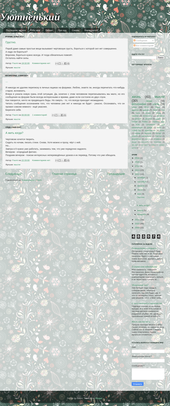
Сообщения (140, 40)
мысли (17, 67)
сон (163, 110)
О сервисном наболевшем (144, 267)
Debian (49, 30)
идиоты (135, 110)
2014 (137, 166)
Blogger (98, 398)
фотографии (139, 104)
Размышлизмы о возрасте (144, 248)
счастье (158, 136)
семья (153, 145)
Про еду (62, 30)
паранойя (145, 142)
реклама (135, 145)
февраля (142, 214)
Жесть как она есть (141, 322)
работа (135, 136)
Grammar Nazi (158, 122)
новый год (136, 130)
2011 (137, 219)
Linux (134, 107)
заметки (135, 116)
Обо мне (35, 30)
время (146, 110)
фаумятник (136, 139)
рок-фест (144, 145)
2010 (137, 223)
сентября (142, 182)
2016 (137, 158)
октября (141, 177)
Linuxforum (150, 125)
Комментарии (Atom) (32, 180)
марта (140, 210)
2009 (137, 227)
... (7, 81)
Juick (155, 110)
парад (137, 133)
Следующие (13, 173)
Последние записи (16, 30)
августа (141, 186)
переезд (147, 133)
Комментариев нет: (41, 63)
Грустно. (11, 42)
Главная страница (64, 173)
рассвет (138, 119)
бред (157, 107)
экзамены (157, 139)
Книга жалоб (91, 30)
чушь (138, 113)
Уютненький (30, 17)
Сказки (75, 30)
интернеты (147, 116)
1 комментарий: (40, 115)
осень (162, 130)
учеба (156, 104)
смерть (159, 119)
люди (149, 101)
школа (147, 139)
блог (146, 107)
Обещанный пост (140, 285)
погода (158, 133)
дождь (150, 127)
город (158, 113)
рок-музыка (146, 136)
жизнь (136, 97)
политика (157, 142)
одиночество (150, 130)
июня (140, 190)
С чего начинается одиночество (147, 303)
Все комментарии (143, 45)
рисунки (148, 119)
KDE (138, 125)
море (159, 127)
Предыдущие (116, 173)
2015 (137, 162)
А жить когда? (14, 132)
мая (139, 194)
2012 (137, 174)
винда (134, 142)
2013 (137, 170)
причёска (161, 116)
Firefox (145, 122)
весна (148, 113)
